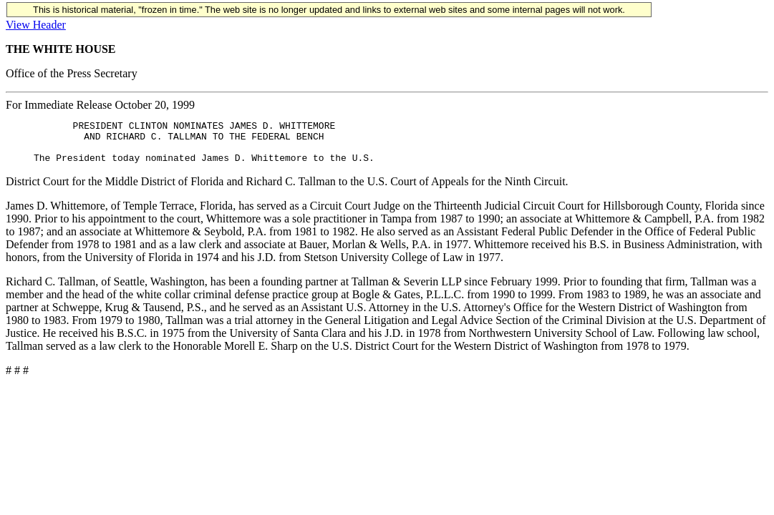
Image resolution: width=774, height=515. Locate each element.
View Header (36, 25)
